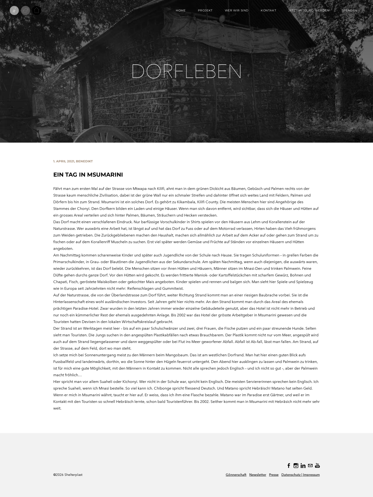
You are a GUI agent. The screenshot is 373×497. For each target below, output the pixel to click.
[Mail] (310, 465)
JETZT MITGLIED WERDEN (308, 10)
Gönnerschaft (236, 475)
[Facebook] (288, 465)
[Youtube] (317, 465)
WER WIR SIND (237, 10)
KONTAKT (268, 10)
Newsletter (257, 475)
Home (181, 10)
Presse (274, 475)
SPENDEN (349, 10)
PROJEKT (205, 10)
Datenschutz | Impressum (300, 475)
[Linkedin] (303, 465)
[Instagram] (296, 465)
